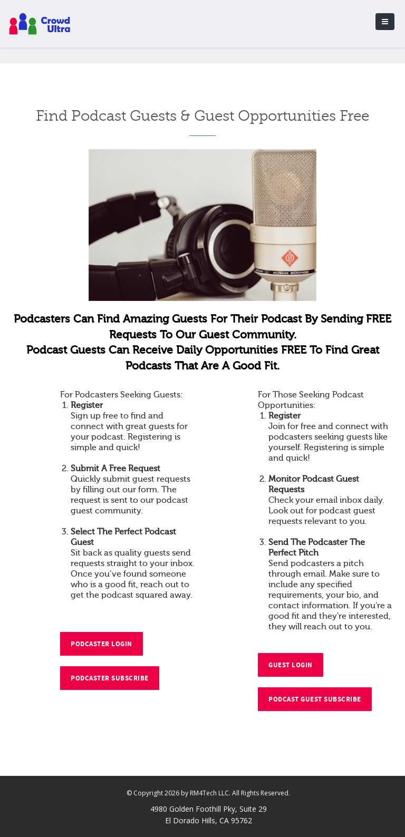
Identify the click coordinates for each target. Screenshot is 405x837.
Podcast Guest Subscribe (314, 699)
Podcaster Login (101, 644)
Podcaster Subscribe (110, 678)
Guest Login (290, 665)
